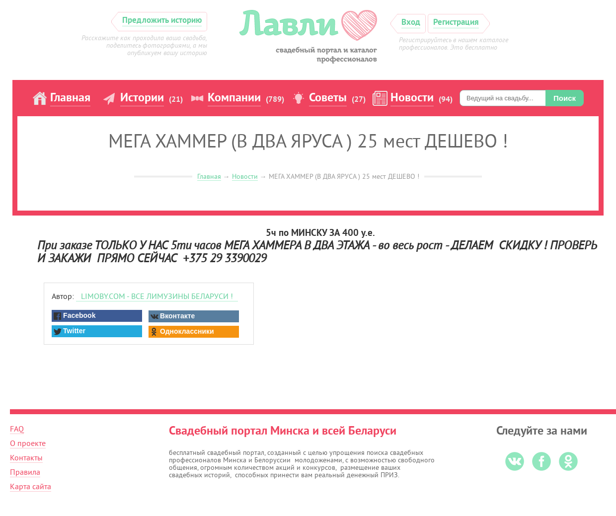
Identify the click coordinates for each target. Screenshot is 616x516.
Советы (328, 98)
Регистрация (456, 22)
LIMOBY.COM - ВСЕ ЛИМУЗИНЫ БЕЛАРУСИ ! (157, 296)
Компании (234, 98)
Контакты (26, 457)
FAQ (17, 429)
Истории (142, 98)
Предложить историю (162, 20)
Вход (410, 22)
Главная (70, 98)
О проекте (28, 443)
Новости (412, 98)
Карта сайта (30, 486)
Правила (25, 472)
